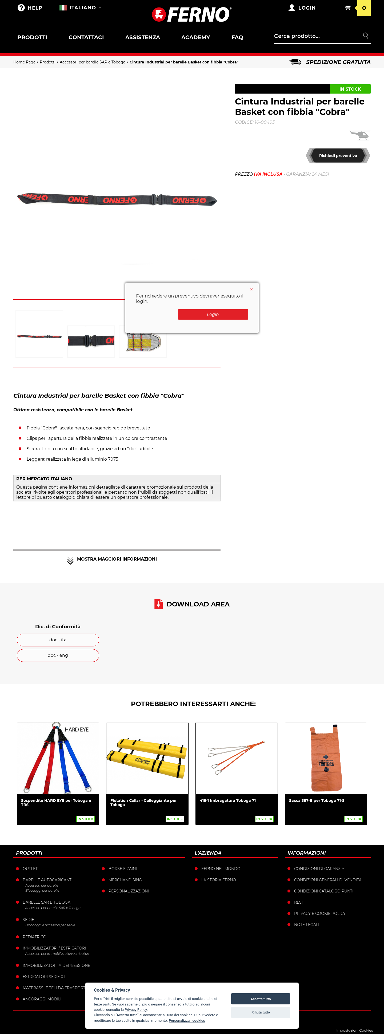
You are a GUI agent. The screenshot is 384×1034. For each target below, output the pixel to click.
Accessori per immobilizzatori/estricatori (57, 954)
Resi (298, 902)
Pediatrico (34, 937)
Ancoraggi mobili (42, 999)
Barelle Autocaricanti (48, 880)
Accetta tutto (260, 999)
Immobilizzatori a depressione (56, 965)
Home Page (24, 62)
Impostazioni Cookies (354, 1030)
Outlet (30, 868)
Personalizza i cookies (187, 1020)
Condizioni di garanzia (319, 868)
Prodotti (32, 37)
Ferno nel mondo (221, 868)
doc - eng (58, 655)
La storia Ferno (218, 880)
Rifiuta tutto (260, 1012)
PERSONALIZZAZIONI (129, 891)
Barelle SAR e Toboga (46, 902)
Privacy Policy (136, 1009)
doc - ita (57, 639)
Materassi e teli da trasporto (56, 987)
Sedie (28, 919)
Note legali (306, 924)
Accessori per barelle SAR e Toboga (92, 62)
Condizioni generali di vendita (328, 880)
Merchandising (125, 880)
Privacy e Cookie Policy (320, 913)
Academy (195, 37)
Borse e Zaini (123, 868)
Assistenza (142, 37)
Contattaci (86, 37)
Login (221, 314)
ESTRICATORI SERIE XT (44, 976)
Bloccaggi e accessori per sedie (50, 925)
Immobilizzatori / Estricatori (54, 948)
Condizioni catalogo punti (323, 891)
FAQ (237, 37)
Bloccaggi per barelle (42, 890)
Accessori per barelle (41, 885)
